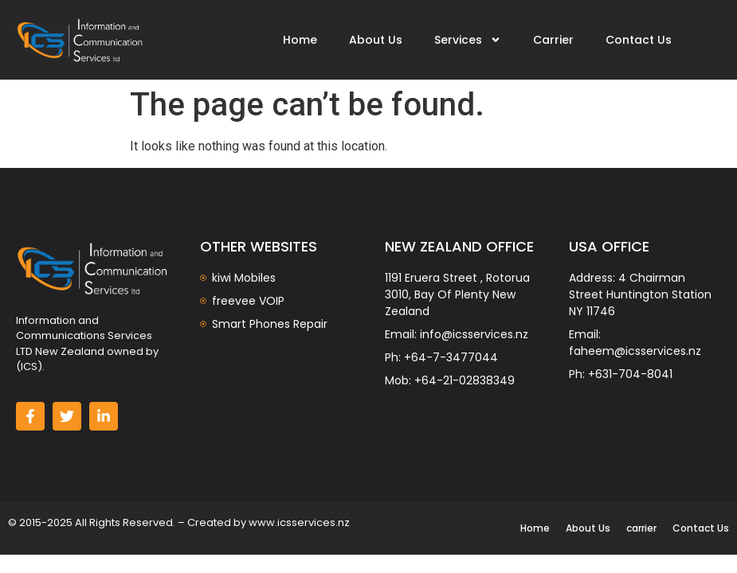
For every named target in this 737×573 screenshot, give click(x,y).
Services (467, 39)
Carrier (553, 40)
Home (300, 40)
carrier (641, 528)
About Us (375, 40)
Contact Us (639, 40)
